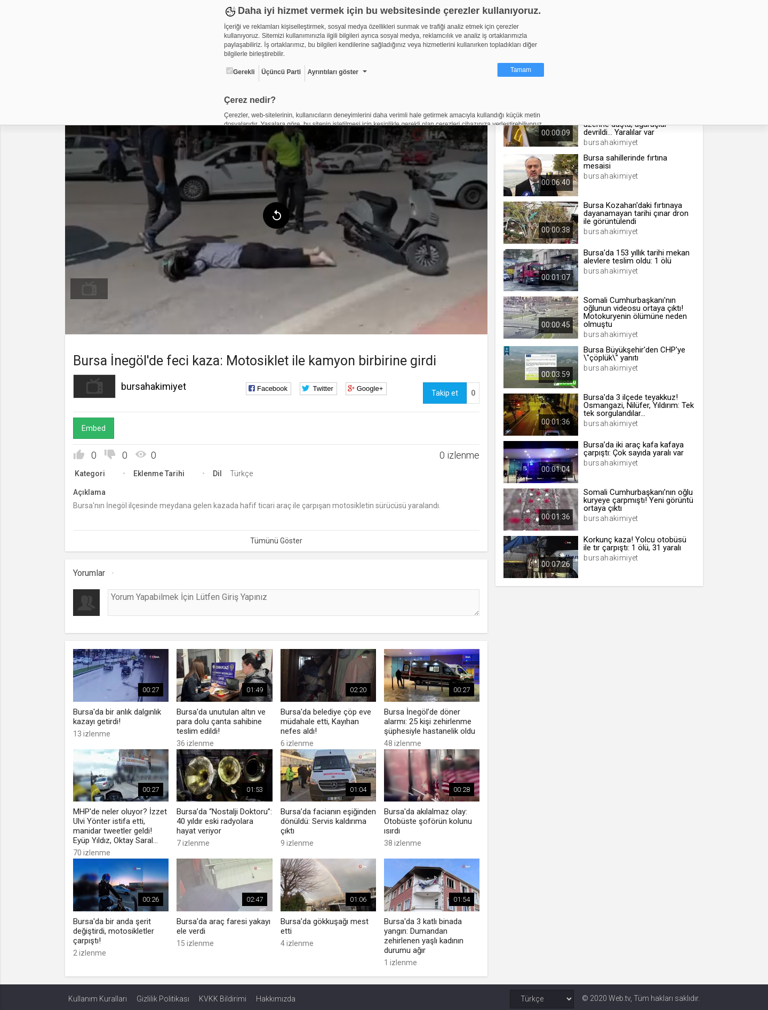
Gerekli (240, 71)
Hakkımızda (275, 995)
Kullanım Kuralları (97, 995)
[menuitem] (92, 287)
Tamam (520, 70)
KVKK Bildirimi (222, 995)
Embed (97, 426)
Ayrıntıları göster (332, 72)
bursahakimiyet (156, 384)
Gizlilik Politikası (163, 995)
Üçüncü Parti (281, 72)
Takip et (443, 391)
